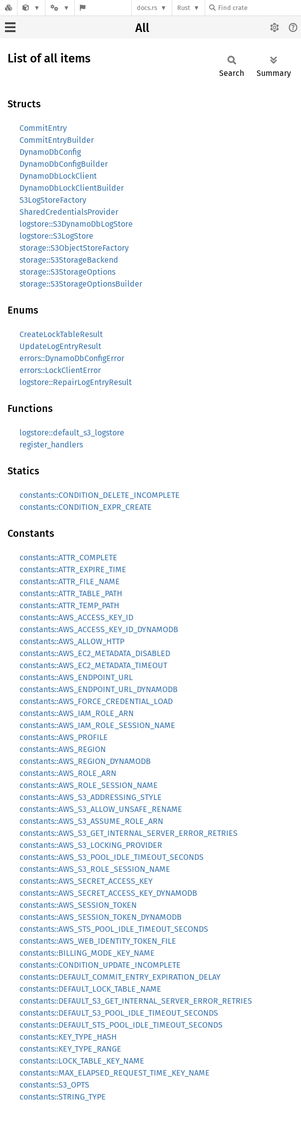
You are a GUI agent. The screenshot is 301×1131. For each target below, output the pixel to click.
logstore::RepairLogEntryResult (75, 382)
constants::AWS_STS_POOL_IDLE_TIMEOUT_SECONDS (113, 929)
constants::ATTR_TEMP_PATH (69, 605)
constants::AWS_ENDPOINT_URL (76, 677)
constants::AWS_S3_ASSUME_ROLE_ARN (91, 821)
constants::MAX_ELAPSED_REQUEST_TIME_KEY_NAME (114, 1073)
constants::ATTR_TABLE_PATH (70, 593)
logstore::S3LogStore (56, 236)
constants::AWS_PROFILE (63, 737)
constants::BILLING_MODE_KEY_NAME (87, 953)
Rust (183, 7)
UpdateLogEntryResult (60, 346)
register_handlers (51, 444)
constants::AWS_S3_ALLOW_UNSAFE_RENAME (100, 809)
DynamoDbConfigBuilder (63, 164)
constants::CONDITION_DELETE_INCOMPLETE (99, 495)
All (142, 28)
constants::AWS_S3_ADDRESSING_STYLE (90, 797)
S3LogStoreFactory (52, 200)
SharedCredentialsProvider (68, 212)
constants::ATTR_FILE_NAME (69, 581)
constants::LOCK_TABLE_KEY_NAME (81, 1061)
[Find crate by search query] (259, 7)
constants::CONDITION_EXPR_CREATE (85, 507)
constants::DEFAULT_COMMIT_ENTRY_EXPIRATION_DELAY (120, 977)
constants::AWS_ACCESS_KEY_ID (76, 617)
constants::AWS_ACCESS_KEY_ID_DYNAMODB (98, 629)
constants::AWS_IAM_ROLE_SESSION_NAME (97, 725)
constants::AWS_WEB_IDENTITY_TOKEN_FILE (97, 941)
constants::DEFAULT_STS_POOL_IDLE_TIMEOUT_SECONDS (121, 1025)
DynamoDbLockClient (58, 176)
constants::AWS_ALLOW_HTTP (71, 641)
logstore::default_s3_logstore (71, 432)
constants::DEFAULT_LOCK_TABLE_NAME (90, 989)
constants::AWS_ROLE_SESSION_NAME (88, 785)
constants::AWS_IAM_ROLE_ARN (76, 713)
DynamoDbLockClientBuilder (71, 188)
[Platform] (59, 7)
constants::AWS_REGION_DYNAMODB (85, 761)
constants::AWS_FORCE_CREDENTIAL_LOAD (96, 701)
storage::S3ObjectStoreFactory (74, 248)
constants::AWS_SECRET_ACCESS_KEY (86, 881)
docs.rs (147, 7)
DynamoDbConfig (50, 152)
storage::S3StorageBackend (68, 260)
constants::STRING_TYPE (62, 1097)
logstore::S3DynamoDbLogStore (76, 224)
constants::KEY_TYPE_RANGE (70, 1049)
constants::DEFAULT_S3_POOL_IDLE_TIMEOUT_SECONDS (118, 1013)
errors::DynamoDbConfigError (71, 358)
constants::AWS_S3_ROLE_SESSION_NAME (94, 869)
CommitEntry (43, 128)
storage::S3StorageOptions (67, 272)
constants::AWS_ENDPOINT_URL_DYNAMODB (98, 689)
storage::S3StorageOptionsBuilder (80, 284)
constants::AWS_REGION (62, 749)
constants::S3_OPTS (54, 1085)
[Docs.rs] (8, 7)
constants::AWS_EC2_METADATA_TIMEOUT (93, 665)
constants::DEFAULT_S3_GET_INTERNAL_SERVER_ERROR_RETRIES (135, 1001)
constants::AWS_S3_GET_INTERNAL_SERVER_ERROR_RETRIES (128, 833)
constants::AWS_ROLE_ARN (67, 773)
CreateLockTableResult (61, 334)
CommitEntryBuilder (56, 140)
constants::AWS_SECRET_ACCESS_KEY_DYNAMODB (108, 893)
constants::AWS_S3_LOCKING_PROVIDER (90, 845)
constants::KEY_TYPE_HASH (68, 1037)
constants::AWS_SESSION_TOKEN (78, 905)
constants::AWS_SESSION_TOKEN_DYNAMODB (100, 917)
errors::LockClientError (60, 370)
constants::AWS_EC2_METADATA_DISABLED (94, 653)
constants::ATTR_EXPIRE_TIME (72, 569)
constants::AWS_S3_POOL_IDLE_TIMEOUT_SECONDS (111, 857)
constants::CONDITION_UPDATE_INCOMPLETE (100, 965)
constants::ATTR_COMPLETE (68, 557)
